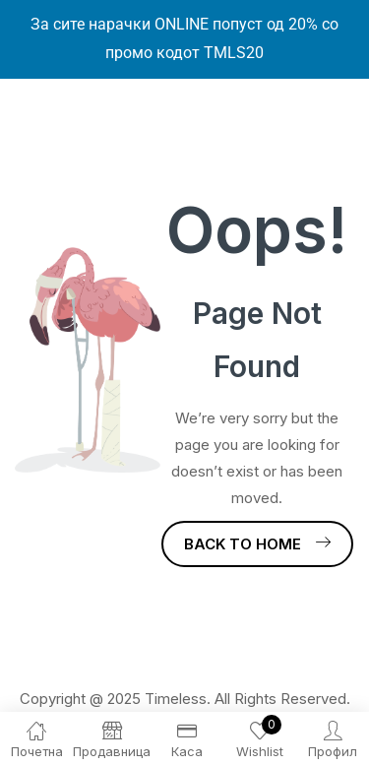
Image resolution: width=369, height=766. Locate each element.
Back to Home (257, 544)
